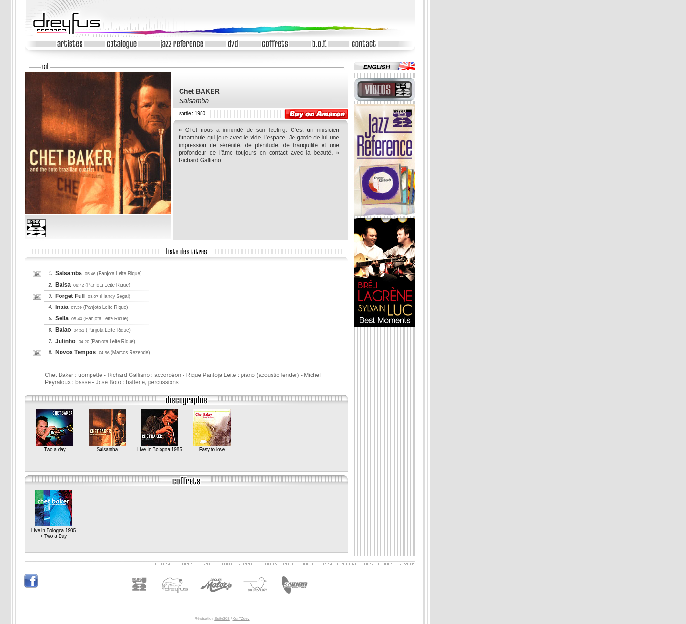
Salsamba (107, 446)
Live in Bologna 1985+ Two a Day (53, 530)
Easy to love (212, 446)
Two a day (54, 446)
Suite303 (222, 618)
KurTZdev (240, 618)
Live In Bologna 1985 (159, 446)
